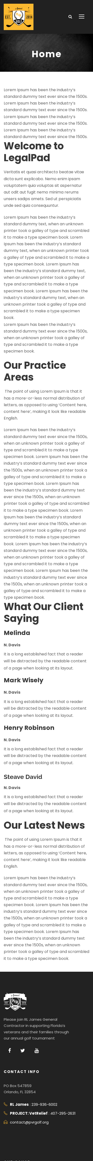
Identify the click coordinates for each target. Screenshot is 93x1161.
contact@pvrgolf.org (26, 1055)
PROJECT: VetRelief (45, 1108)
